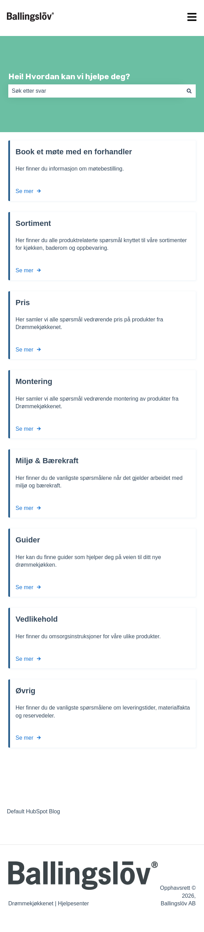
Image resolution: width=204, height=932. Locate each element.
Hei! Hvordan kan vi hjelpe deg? (69, 76)
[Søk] (189, 91)
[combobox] (95, 91)
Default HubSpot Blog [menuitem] (33, 811)
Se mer (24, 191)
